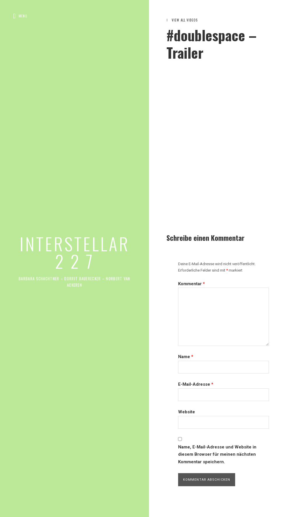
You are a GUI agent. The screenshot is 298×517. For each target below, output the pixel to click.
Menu (23, 16)
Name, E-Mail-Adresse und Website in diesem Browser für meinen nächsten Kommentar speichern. (217, 454)
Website (186, 411)
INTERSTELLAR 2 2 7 (75, 252)
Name (185, 356)
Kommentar (191, 283)
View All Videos (185, 20)
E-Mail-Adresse (195, 384)
